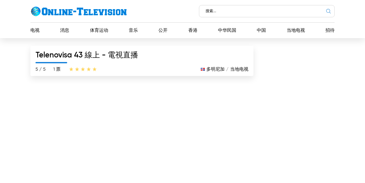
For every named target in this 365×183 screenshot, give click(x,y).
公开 (163, 30)
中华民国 (227, 30)
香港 (192, 30)
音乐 (133, 30)
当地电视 (296, 30)
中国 (261, 30)
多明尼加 (215, 69)
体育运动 (99, 30)
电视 (35, 30)
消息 (64, 30)
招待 (330, 30)
